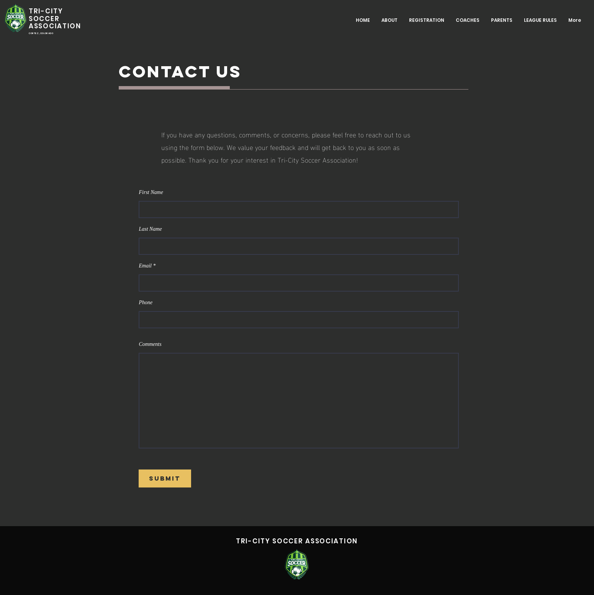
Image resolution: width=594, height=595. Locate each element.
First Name (151, 192)
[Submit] (165, 478)
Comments (150, 344)
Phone (146, 302)
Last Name (150, 229)
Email (145, 266)
